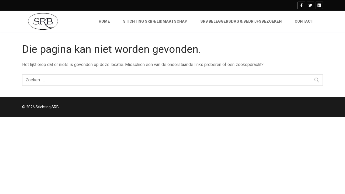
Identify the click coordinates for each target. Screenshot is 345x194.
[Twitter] (310, 5)
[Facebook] (301, 5)
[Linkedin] (319, 5)
